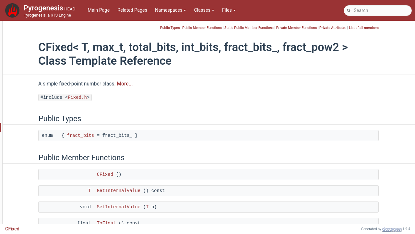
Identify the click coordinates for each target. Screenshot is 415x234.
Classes (204, 10)
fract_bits (128, 135)
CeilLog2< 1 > (36, 69)
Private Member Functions (327, 28)
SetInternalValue (166, 207)
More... (173, 84)
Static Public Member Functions (280, 28)
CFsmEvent (34, 205)
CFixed (29, 127)
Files (229, 10)
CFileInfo (31, 98)
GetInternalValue (166, 190)
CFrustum (32, 185)
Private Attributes (363, 28)
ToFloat (154, 223)
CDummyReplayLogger (45, 29)
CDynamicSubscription (45, 39)
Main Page (99, 10)
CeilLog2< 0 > (36, 59)
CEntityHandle (37, 78)
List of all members (395, 28)
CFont (28, 156)
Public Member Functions (233, 28)
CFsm (28, 195)
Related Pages (132, 10)
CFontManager (37, 166)
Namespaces (170, 10)
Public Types (201, 28)
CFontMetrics (36, 176)
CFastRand (33, 88)
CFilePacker (34, 107)
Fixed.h (125, 97)
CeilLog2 (31, 49)
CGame (29, 215)
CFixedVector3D (38, 147)
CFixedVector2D (38, 137)
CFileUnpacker (37, 117)
